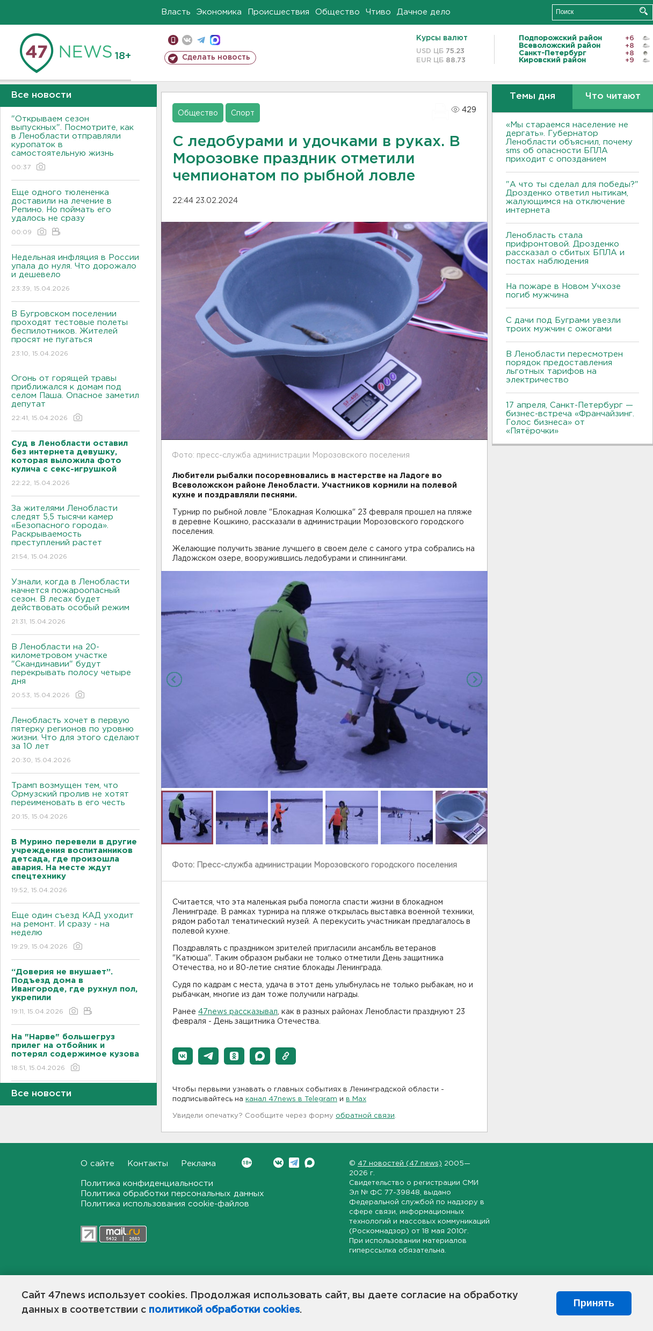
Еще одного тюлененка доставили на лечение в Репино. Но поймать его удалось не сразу (75, 213)
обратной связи (365, 1116)
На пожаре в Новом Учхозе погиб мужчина (563, 291)
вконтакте (187, 40)
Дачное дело (424, 12)
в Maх (356, 1099)
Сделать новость (216, 57)
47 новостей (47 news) (400, 1164)
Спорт (243, 113)
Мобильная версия (173, 40)
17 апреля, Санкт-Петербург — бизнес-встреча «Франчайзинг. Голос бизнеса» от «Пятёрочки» (570, 418)
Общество (337, 12)
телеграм (201, 40)
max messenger (215, 40)
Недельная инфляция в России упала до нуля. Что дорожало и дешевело (75, 273)
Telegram (294, 1163)
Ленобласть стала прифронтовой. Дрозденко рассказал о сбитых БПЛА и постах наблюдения (565, 248)
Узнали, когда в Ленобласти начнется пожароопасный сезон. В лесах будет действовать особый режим (75, 602)
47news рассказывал (238, 1012)
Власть (176, 12)
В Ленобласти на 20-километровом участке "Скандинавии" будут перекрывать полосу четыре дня (75, 671)
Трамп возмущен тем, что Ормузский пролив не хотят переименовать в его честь (75, 801)
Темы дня (532, 96)
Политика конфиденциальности (147, 1183)
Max (309, 1163)
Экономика (219, 12)
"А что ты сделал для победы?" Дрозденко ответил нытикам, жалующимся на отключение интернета (572, 197)
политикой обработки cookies (224, 1310)
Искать (644, 11)
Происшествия (278, 12)
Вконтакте (247, 1163)
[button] (182, 1056)
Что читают (613, 96)
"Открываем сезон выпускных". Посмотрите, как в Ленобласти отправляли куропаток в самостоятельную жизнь (75, 143)
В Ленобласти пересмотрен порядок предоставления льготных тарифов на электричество (564, 367)
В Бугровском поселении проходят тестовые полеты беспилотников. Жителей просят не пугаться (75, 334)
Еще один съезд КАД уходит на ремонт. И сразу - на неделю (75, 931)
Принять (594, 1303)
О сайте (97, 1163)
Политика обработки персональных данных (172, 1193)
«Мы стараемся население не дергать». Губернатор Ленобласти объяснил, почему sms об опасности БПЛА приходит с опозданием (569, 142)
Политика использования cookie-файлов (165, 1203)
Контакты (147, 1163)
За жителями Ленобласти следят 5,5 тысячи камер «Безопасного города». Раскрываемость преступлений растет (75, 533)
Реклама (198, 1163)
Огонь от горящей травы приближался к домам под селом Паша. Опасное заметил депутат (75, 399)
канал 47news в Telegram (291, 1099)
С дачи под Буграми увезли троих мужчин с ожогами (563, 324)
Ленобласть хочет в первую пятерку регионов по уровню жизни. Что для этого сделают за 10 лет (75, 741)
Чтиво (378, 12)
